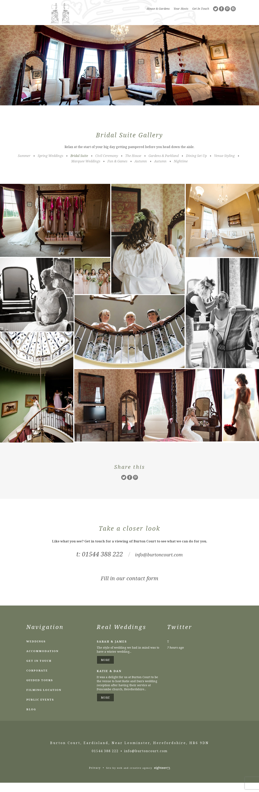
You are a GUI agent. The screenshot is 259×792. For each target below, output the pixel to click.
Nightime (181, 170)
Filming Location (43, 699)
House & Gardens (158, 9)
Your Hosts (181, 9)
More (105, 669)
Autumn (141, 170)
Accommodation (42, 660)
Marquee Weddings (85, 170)
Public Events (40, 709)
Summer (24, 165)
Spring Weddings (50, 165)
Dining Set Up (196, 165)
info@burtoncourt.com (159, 563)
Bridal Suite (79, 165)
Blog (31, 718)
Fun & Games (117, 170)
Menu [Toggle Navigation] (226, 28)
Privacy (95, 777)
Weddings (36, 650)
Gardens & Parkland (164, 165)
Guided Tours (39, 689)
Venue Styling (224, 165)
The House (133, 165)
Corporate (37, 680)
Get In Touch (200, 9)
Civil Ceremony (106, 165)
